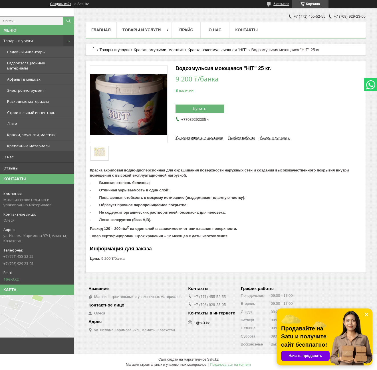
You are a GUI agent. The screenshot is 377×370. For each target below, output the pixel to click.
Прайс (186, 30)
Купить (199, 108)
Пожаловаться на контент (230, 365)
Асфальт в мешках (24, 79)
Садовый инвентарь (26, 51)
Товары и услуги (18, 40)
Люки (12, 123)
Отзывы (10, 168)
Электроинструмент (25, 90)
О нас (8, 157)
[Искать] (68, 21)
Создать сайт (60, 4)
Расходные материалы (28, 101)
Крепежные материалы (28, 145)
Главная (101, 30)
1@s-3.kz (11, 279)
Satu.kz (213, 359)
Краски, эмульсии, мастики (31, 134)
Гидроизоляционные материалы (26, 65)
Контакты (246, 30)
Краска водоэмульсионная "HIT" (217, 50)
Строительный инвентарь (31, 112)
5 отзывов (281, 4)
